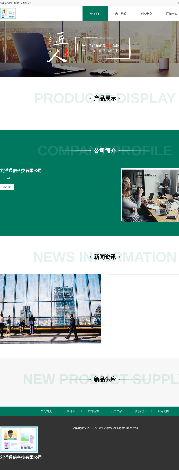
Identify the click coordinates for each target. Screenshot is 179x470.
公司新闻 (93, 411)
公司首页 (46, 411)
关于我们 (120, 13)
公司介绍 (69, 411)
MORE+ (7, 186)
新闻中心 (146, 13)
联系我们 (140, 411)
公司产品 (116, 411)
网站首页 (95, 13)
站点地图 (163, 411)
